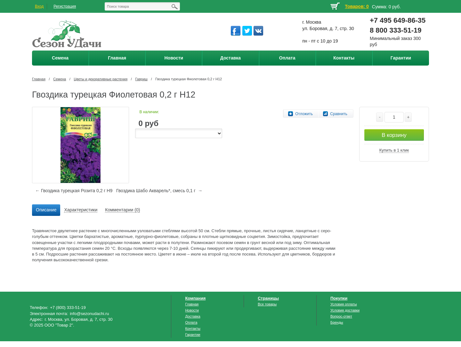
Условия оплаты (343, 304)
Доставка (192, 316)
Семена (59, 79)
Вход (39, 6)
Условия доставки (345, 310)
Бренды (336, 322)
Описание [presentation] (46, 209)
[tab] (46, 210)
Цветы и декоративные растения (101, 79)
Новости (192, 310)
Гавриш (141, 79)
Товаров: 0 (356, 6)
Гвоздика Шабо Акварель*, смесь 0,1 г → (159, 190)
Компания (195, 298)
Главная (38, 79)
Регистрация (64, 6)
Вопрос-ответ (341, 316)
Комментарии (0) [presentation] (122, 209)
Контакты (192, 328)
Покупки (338, 298)
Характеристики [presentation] (80, 209)
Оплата (191, 322)
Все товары (267, 304)
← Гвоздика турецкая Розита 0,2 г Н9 (73, 190)
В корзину (394, 135)
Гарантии (192, 334)
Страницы (268, 298)
